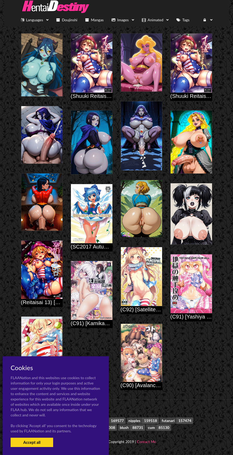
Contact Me (146, 441)
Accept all (31, 442)
